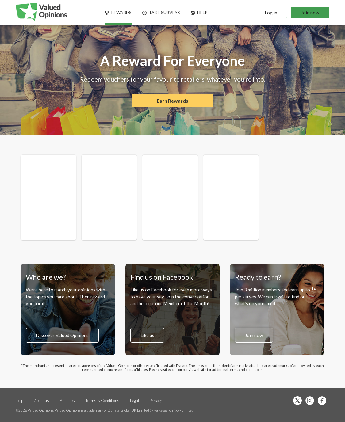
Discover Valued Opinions (62, 335)
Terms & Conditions (103, 400)
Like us (147, 335)
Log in (271, 12)
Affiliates (68, 400)
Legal (135, 400)
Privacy (156, 400)
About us (41, 400)
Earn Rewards (172, 101)
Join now (310, 12)
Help (19, 400)
